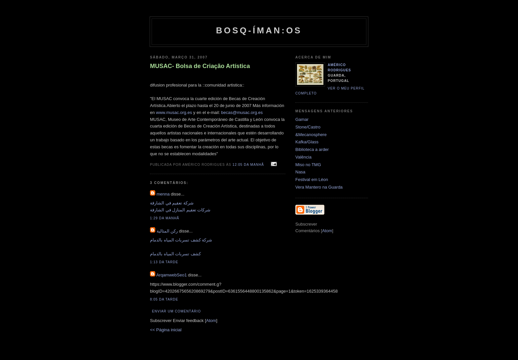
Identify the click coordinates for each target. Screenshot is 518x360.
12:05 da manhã (249, 164)
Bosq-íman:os (259, 30)
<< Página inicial (165, 329)
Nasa (300, 171)
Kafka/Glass (306, 141)
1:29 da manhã (164, 218)
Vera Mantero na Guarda (319, 187)
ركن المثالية (167, 231)
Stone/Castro (307, 127)
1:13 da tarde (164, 262)
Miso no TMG (308, 164)
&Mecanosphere (311, 134)
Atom (211, 320)
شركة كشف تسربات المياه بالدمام (181, 239)
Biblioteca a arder (312, 149)
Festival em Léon (311, 179)
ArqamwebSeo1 (171, 274)
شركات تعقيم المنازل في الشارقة (180, 209)
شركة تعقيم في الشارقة (172, 202)
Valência (303, 157)
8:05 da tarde (164, 299)
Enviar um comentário (176, 311)
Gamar (302, 119)
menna (163, 194)
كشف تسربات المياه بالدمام (175, 253)
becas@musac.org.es (242, 112)
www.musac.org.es (174, 112)
